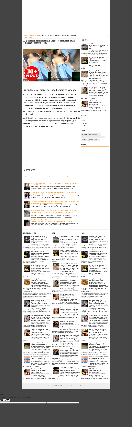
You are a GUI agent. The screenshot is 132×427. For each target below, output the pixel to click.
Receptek (84, 123)
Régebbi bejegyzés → (73, 177)
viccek (97, 139)
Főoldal (26, 35)
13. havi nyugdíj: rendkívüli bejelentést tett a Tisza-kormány (98, 58)
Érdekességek (85, 118)
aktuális (84, 134)
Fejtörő (83, 120)
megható (101, 137)
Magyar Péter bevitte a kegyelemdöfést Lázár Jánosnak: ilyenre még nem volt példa (69, 324)
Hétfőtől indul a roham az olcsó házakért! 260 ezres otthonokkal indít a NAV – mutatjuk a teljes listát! (98, 46)
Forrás (25, 166)
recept (91, 139)
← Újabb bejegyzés (29, 177)
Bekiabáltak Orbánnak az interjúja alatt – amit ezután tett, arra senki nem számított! (69, 369)
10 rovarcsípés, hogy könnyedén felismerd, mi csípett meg (40, 357)
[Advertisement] (48, 15)
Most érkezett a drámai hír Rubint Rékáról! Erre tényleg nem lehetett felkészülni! (97, 89)
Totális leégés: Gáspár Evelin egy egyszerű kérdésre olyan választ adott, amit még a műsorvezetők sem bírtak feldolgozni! (54, 193)
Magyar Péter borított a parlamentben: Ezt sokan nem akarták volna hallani (40, 253)
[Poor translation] (7, 400)
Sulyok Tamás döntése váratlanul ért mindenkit (96, 101)
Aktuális (83, 115)
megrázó (84, 139)
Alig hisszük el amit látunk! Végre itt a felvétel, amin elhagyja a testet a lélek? (49, 42)
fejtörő (94, 137)
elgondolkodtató (94, 134)
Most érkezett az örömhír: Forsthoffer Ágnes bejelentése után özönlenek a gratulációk (69, 309)
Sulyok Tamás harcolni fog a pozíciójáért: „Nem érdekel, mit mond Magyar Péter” (40, 331)
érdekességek (34, 35)
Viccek (83, 126)
